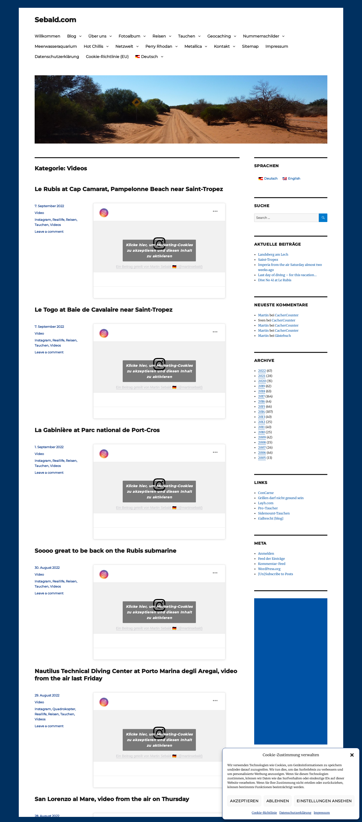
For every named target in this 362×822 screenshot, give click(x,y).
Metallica (193, 46)
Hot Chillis (93, 46)
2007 (262, 447)
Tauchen (186, 36)
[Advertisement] (291, 672)
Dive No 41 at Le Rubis (274, 280)
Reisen (159, 36)
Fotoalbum (129, 36)
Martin (263, 315)
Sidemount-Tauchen (274, 513)
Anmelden (266, 553)
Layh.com (265, 503)
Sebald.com (55, 20)
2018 (261, 391)
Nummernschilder (261, 36)
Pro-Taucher (268, 508)
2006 (262, 453)
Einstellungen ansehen (324, 801)
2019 (261, 386)
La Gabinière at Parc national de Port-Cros (97, 430)
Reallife (58, 220)
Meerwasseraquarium (56, 46)
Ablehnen (277, 801)
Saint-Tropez (268, 260)
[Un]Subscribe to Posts (275, 574)
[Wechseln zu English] (291, 178)
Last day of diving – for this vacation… (287, 275)
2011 (261, 427)
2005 (262, 458)
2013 (261, 417)
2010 (261, 432)
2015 (261, 407)
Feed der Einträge (271, 559)
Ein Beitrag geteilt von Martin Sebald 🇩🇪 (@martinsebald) (159, 267)
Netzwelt (124, 46)
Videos (55, 225)
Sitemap (250, 46)
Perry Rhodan (158, 46)
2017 (261, 396)
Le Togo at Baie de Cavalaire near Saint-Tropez (103, 309)
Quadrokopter (63, 709)
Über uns (97, 36)
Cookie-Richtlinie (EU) (107, 56)
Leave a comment (49, 231)
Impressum (322, 812)
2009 (262, 437)
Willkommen (47, 36)
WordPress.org (269, 569)
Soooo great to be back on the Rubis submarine (105, 550)
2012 (261, 422)
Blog (71, 36)
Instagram (43, 220)
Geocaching (219, 36)
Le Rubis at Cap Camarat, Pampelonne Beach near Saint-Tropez (129, 189)
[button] (352, 755)
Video (39, 213)
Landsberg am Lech (273, 254)
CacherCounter (287, 315)
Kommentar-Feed (271, 564)
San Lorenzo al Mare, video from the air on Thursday (112, 799)
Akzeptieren (244, 801)
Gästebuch (283, 336)
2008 (262, 442)
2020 (262, 381)
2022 (262, 371)
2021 (261, 376)
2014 (261, 412)
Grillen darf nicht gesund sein (281, 498)
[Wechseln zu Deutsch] (268, 178)
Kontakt (222, 46)
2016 (261, 401)
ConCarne (266, 493)
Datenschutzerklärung (295, 812)
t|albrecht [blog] (270, 518)
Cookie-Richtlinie (264, 812)
